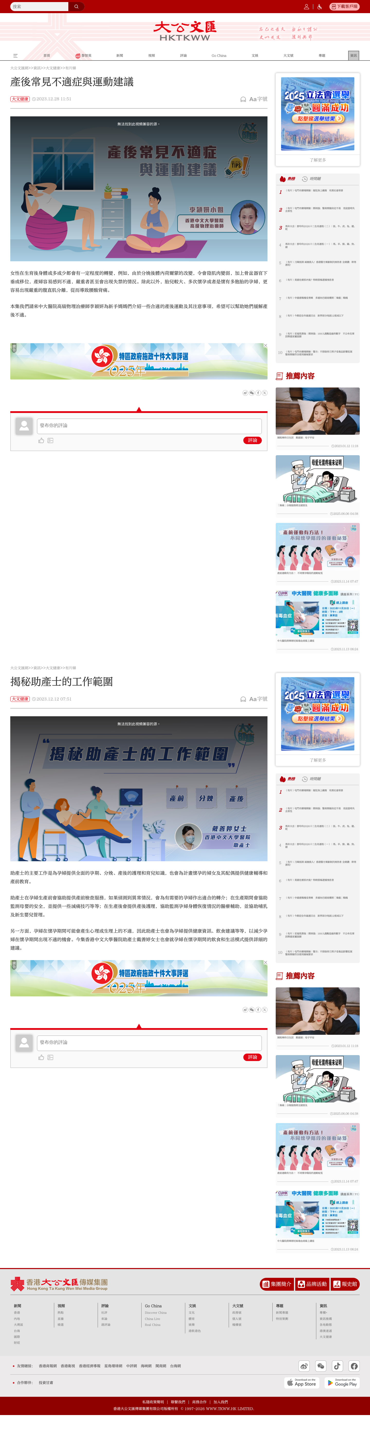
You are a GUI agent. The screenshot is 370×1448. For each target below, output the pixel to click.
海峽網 (146, 1399)
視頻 (61, 1339)
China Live (152, 1352)
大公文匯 (185, 31)
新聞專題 (282, 1346)
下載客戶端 (347, 6)
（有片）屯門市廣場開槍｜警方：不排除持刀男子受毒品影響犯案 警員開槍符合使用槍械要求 (319, 354)
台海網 (175, 1399)
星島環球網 (113, 1399)
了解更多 (318, 160)
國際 (17, 1370)
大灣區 (18, 1358)
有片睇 (70, 68)
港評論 (105, 1358)
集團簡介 (281, 1317)
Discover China (155, 1346)
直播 (61, 1352)
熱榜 (293, 179)
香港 (17, 1346)
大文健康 (53, 68)
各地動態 (326, 1358)
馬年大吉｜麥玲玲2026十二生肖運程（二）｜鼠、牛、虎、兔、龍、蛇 (320, 229)
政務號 (237, 1346)
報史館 (349, 1317)
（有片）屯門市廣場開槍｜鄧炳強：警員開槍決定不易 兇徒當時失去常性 (319, 211)
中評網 (131, 1399)
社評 (104, 1346)
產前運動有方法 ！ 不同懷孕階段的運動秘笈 (312, 583)
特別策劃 (282, 1352)
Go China (153, 1339)
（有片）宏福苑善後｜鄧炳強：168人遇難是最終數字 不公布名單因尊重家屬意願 (319, 336)
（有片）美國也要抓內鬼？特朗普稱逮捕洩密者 (319, 283)
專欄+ (323, 1346)
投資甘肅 (46, 1416)
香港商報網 (48, 1399)
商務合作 (199, 1435)
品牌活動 (316, 1317)
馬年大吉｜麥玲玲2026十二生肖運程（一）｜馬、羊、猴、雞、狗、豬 (320, 247)
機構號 (237, 1358)
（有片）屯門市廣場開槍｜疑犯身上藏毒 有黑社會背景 (319, 193)
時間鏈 (322, 179)
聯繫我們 (178, 1435)
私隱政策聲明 (153, 1435)
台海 (17, 1364)
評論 (252, 440)
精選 (61, 1358)
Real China (152, 1358)
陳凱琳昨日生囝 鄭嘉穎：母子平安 (306, 438)
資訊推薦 (326, 1352)
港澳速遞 (326, 1364)
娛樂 (192, 1358)
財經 (17, 1376)
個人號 (237, 1352)
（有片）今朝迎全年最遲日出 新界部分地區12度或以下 (319, 318)
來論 (104, 1352)
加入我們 (221, 1435)
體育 (192, 1352)
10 (280, 352)
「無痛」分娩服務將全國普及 (300, 510)
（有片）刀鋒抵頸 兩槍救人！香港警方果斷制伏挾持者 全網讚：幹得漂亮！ (320, 265)
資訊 (37, 68)
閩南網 (160, 1399)
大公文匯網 (19, 68)
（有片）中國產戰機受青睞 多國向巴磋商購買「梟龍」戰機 (319, 301)
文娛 (192, 1339)
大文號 (237, 1339)
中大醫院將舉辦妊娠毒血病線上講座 (306, 655)
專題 (279, 1339)
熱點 (61, 1346)
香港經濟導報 (89, 1399)
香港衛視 (68, 1399)
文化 (192, 1346)
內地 (17, 1352)
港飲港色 (195, 1364)
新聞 (17, 1339)
